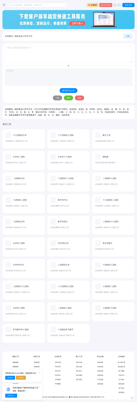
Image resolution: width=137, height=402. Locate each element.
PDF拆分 (58, 375)
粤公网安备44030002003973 (79, 397)
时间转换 (100, 367)
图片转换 (79, 367)
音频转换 (37, 367)
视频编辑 (15, 362)
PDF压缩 (58, 362)
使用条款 (121, 392)
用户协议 (121, 388)
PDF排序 (58, 367)
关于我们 (121, 379)
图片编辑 (79, 375)
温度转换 (100, 375)
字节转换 (100, 379)
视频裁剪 (15, 367)
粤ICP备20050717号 (97, 397)
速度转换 (100, 384)
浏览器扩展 (121, 367)
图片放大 (79, 371)
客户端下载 (121, 362)
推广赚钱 (121, 371)
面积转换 (100, 362)
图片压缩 (79, 362)
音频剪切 (37, 362)
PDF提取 (58, 379)
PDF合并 (58, 371)
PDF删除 (58, 384)
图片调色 (79, 379)
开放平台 (121, 375)
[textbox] (37, 5)
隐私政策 (121, 384)
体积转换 (100, 371)
